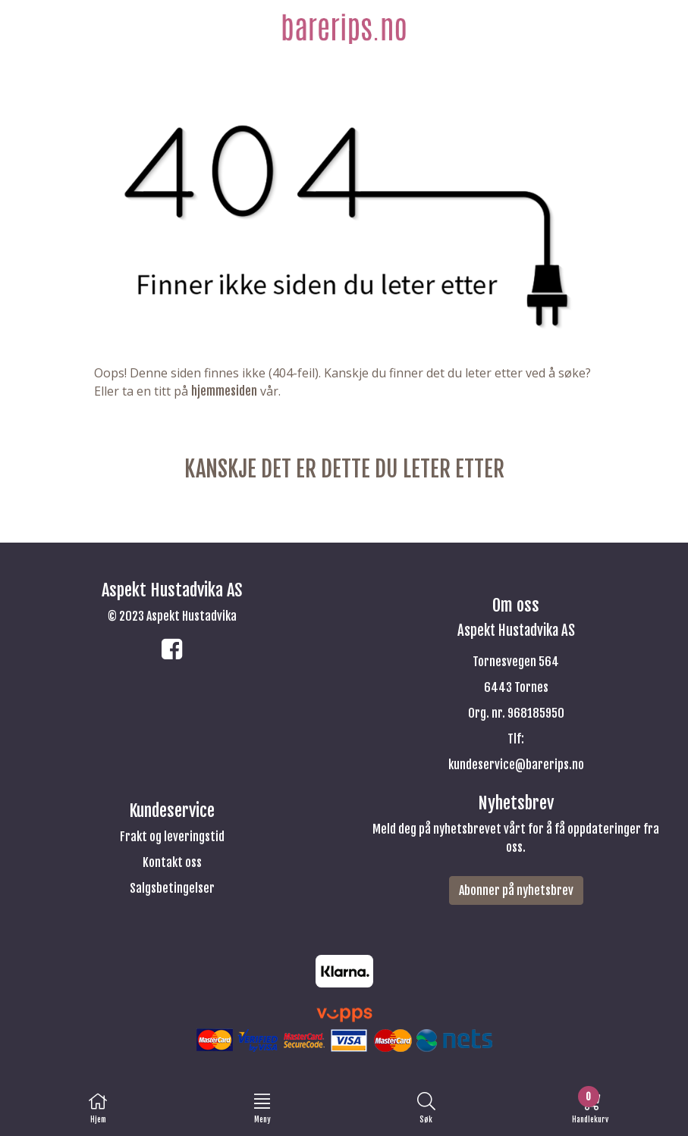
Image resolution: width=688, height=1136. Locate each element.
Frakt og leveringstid (172, 836)
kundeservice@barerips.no (516, 764)
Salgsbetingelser (172, 888)
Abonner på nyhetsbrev (516, 890)
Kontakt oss (172, 862)
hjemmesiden (224, 391)
